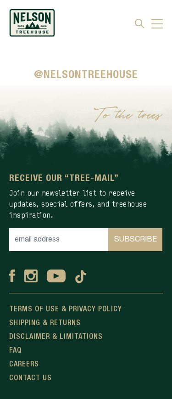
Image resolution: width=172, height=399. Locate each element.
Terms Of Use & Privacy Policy (65, 309)
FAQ (15, 351)
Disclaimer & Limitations (56, 337)
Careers (24, 364)
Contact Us (30, 378)
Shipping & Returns (45, 323)
